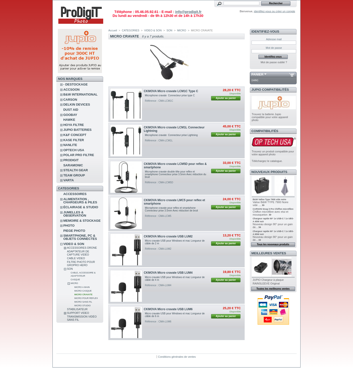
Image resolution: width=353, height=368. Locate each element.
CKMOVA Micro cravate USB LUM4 (168, 272)
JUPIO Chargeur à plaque (268, 279)
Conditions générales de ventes (177, 356)
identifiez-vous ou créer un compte (274, 11)
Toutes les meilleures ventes (273, 288)
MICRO (74, 283)
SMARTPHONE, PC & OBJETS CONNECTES (80, 237)
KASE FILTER (73, 140)
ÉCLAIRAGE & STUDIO (80, 207)
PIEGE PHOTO (74, 231)
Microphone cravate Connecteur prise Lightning (171, 135)
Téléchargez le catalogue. (267, 160)
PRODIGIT (71, 160)
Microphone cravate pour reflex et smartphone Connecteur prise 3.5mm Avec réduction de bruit (171, 209)
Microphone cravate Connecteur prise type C (170, 95)
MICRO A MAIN (82, 287)
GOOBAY (70, 115)
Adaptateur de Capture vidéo (78, 253)
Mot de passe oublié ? (274, 62)
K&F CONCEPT (74, 135)
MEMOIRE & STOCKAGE (82, 220)
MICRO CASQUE (83, 291)
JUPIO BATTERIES (77, 130)
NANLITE (70, 145)
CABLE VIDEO (76, 258)
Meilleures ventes (269, 253)
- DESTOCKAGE (75, 84)
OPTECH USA (73, 150)
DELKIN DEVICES (76, 104)
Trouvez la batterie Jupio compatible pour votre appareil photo (270, 117)
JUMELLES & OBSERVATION (74, 213)
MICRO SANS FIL (83, 302)
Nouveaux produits (270, 172)
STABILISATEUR (77, 309)
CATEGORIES (130, 30)
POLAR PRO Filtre (78, 155)
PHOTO (69, 225)
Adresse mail (274, 39)
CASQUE (75, 279)
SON (70, 268)
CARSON (70, 99)
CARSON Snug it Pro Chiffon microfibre (273, 209)
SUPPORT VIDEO (78, 312)
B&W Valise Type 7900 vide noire (269, 199)
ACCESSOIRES (75, 194)
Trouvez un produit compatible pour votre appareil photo (273, 153)
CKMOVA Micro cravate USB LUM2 (168, 236)
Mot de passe (274, 47)
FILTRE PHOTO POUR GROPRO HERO (81, 263)
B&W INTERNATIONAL (80, 94)
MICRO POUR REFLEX (86, 298)
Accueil (112, 30)
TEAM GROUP (74, 175)
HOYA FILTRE (73, 125)
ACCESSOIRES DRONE (82, 247)
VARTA (68, 180)
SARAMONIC (73, 165)
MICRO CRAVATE (83, 294)
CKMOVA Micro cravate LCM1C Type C (171, 91)
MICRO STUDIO (82, 305)
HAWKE (69, 120)
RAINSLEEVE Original (266, 283)
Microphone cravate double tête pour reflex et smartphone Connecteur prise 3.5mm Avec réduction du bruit (175, 174)
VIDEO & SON (73, 244)
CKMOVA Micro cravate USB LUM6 (168, 309)
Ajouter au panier (226, 98)
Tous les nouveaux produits (273, 244)
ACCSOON (71, 89)
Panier (258, 74)
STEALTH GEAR (75, 170)
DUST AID (70, 109)
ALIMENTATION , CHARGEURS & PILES (80, 200)
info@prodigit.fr (188, 12)
